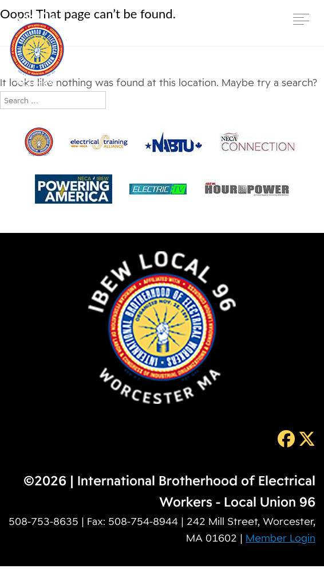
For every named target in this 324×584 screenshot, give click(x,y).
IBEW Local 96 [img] (37, 49)
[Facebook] (284, 438)
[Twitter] (305, 438)
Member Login (280, 538)
